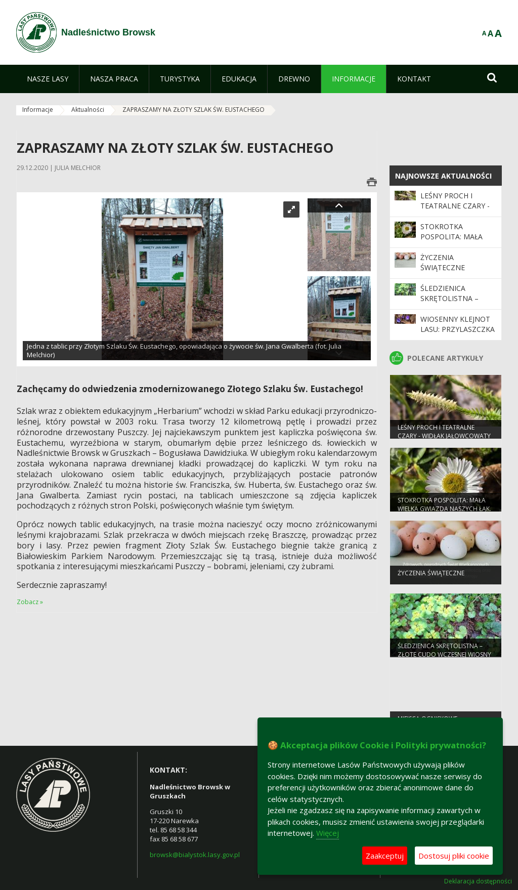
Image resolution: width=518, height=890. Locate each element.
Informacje (37, 109)
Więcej (327, 833)
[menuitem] (47, 79)
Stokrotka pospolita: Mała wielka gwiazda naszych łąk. (451, 242)
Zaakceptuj (385, 856)
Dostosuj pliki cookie (453, 856)
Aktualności (87, 109)
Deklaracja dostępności (478, 881)
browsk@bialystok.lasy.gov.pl (195, 854)
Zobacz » (30, 602)
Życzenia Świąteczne (442, 262)
